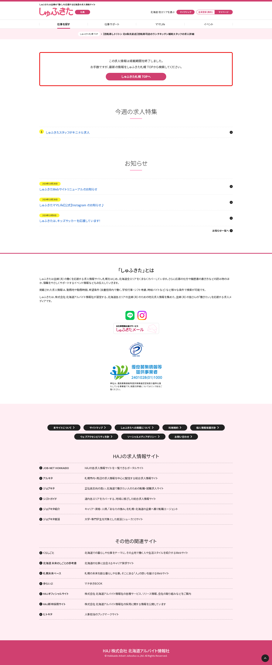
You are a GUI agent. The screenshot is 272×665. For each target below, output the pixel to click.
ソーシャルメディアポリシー (142, 436)
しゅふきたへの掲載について (136, 427)
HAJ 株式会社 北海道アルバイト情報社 (136, 650)
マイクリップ (185, 12)
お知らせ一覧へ (220, 230)
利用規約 (173, 427)
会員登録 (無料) (205, 12)
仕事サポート (111, 24)
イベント (208, 24)
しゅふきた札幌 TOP (89, 33)
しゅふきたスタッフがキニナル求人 (68, 132)
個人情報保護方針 (206, 427)
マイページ (224, 12)
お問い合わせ (182, 436)
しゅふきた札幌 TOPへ (136, 76)
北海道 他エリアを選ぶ (163, 12)
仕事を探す (63, 24)
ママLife (160, 24)
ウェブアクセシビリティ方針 (94, 436)
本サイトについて (62, 427)
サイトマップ (96, 427)
